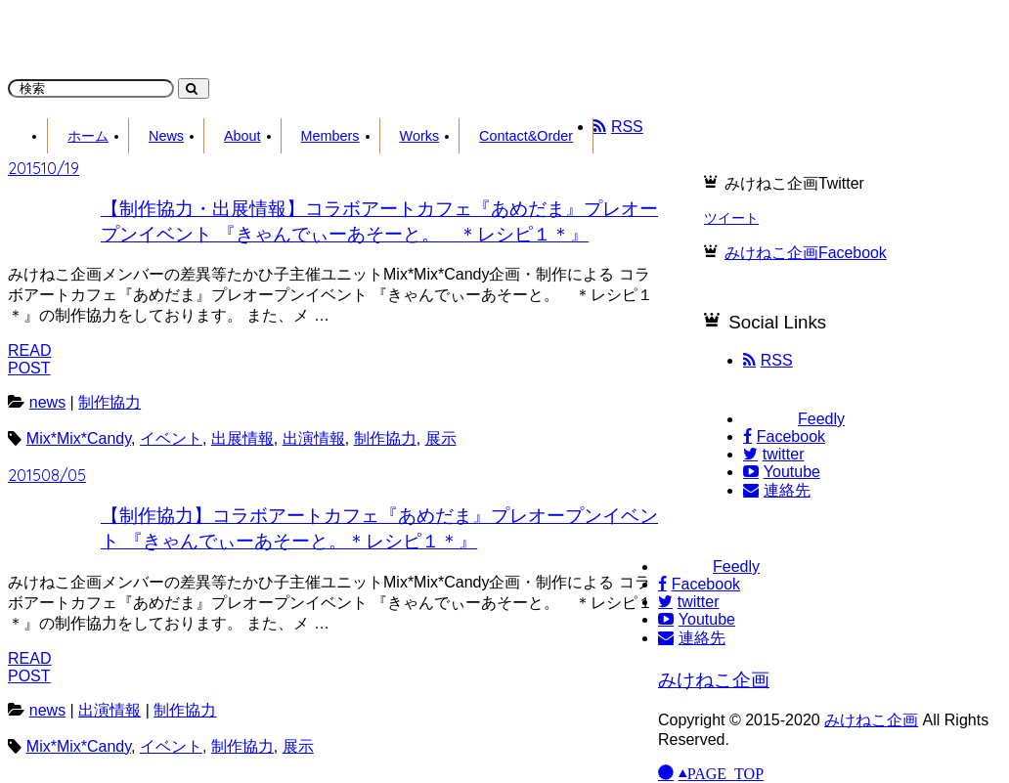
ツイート (731, 218)
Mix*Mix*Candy (78, 438)
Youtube (781, 471)
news (47, 402)
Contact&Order (526, 136)
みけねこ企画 (713, 680)
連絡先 (777, 490)
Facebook (784, 436)
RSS (768, 360)
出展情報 (242, 438)
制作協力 (109, 402)
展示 (441, 438)
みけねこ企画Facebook (805, 252)
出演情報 (314, 438)
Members (330, 136)
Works (420, 136)
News (166, 136)
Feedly (794, 419)
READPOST (29, 359)
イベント (171, 438)
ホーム (88, 136)
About (242, 136)
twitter (773, 454)
